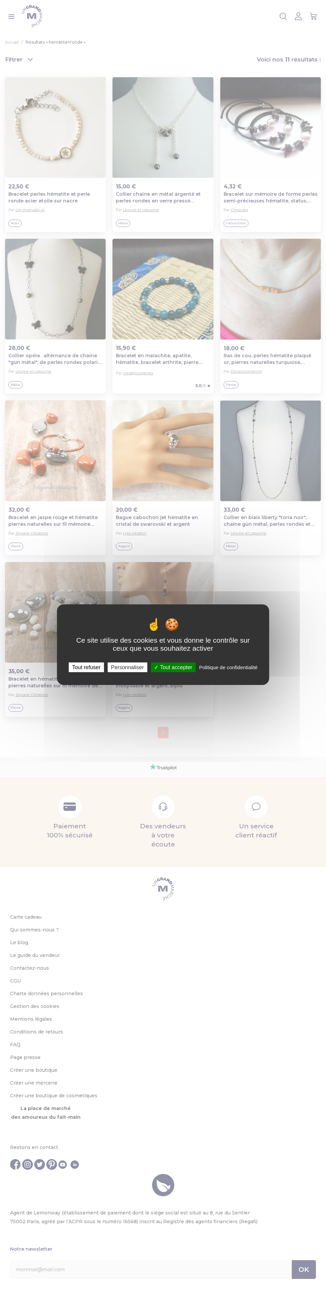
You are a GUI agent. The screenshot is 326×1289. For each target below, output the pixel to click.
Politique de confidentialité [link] (228, 667)
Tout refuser (86, 667)
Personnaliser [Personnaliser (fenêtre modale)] (127, 667)
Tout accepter (173, 667)
